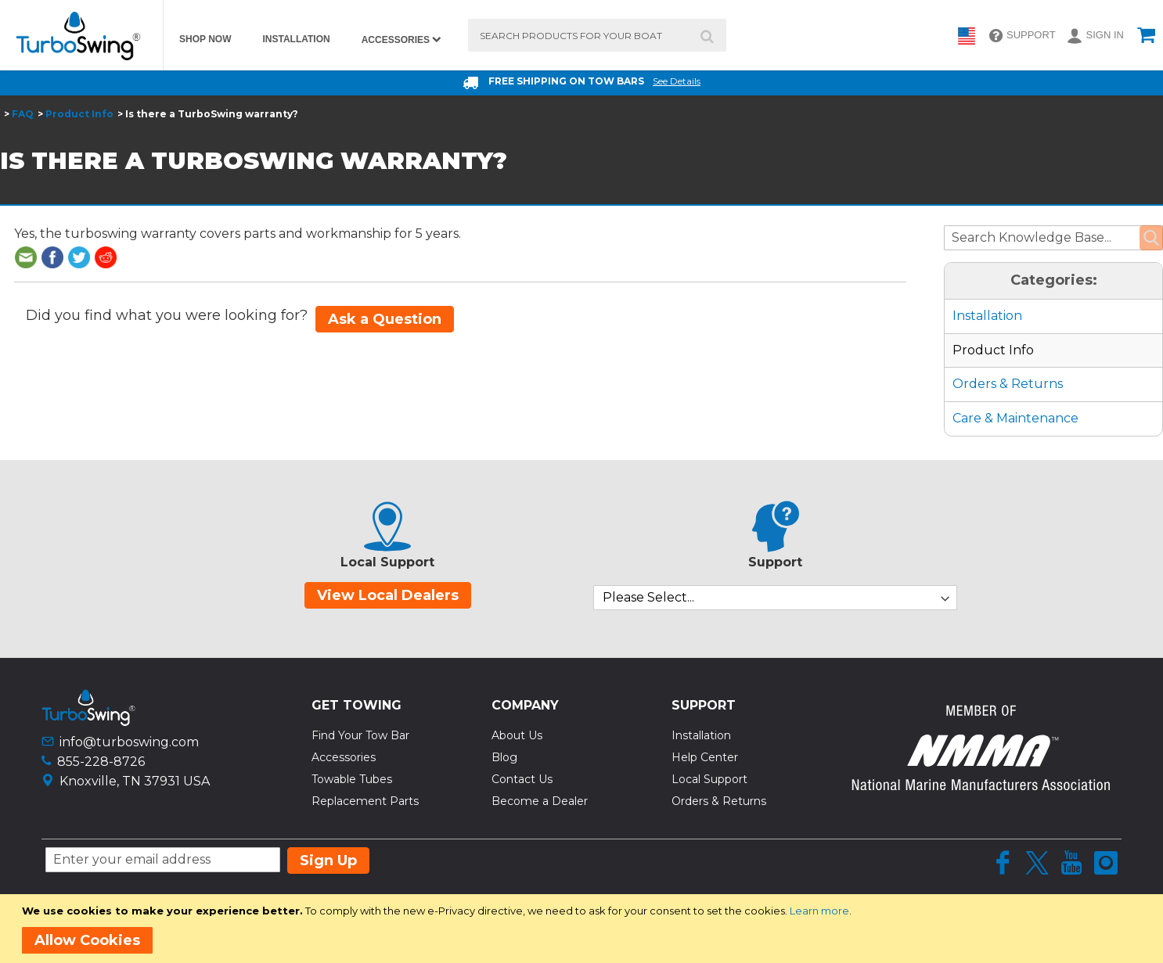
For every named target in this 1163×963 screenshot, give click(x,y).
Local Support (709, 779)
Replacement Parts (365, 801)
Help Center (705, 757)
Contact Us (522, 779)
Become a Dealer (539, 801)
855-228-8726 (101, 761)
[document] (584, 929)
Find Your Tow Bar (360, 735)
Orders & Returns (1007, 383)
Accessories (343, 757)
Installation (987, 315)
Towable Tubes (351, 779)
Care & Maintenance (1015, 418)
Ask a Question (384, 319)
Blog (504, 757)
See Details (676, 81)
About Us (516, 735)
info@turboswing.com (129, 742)
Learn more (819, 910)
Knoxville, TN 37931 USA (134, 781)
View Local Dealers (388, 595)
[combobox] (597, 35)
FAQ (23, 114)
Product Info (79, 114)
